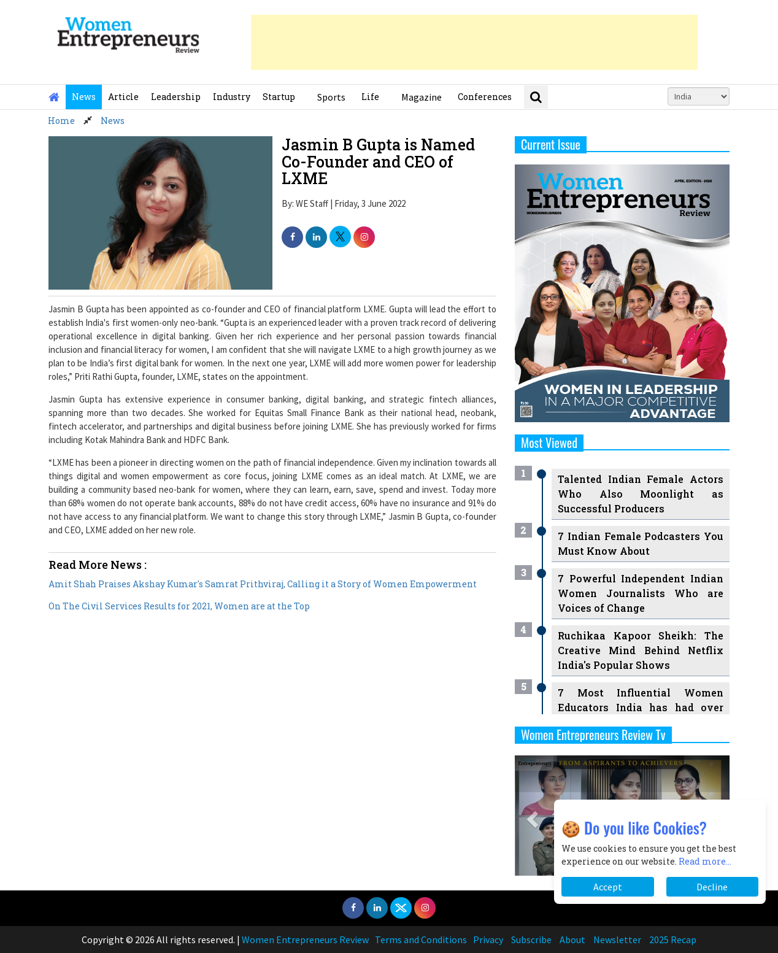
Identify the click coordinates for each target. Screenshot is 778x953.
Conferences (485, 96)
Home (61, 120)
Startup (279, 96)
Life (370, 96)
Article (123, 96)
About (572, 939)
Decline (712, 887)
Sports (331, 97)
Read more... (705, 861)
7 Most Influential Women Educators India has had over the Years (640, 707)
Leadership (176, 96)
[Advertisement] (474, 42)
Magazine (421, 97)
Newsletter (617, 939)
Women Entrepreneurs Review (305, 939)
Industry (231, 96)
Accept (607, 887)
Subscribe (531, 939)
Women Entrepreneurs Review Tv (593, 734)
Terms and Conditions (421, 939)
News (84, 96)
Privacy (488, 939)
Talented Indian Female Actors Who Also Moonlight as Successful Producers (640, 494)
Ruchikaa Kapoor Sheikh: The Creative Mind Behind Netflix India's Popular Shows (640, 650)
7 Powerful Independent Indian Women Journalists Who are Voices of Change (640, 593)
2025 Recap (672, 939)
